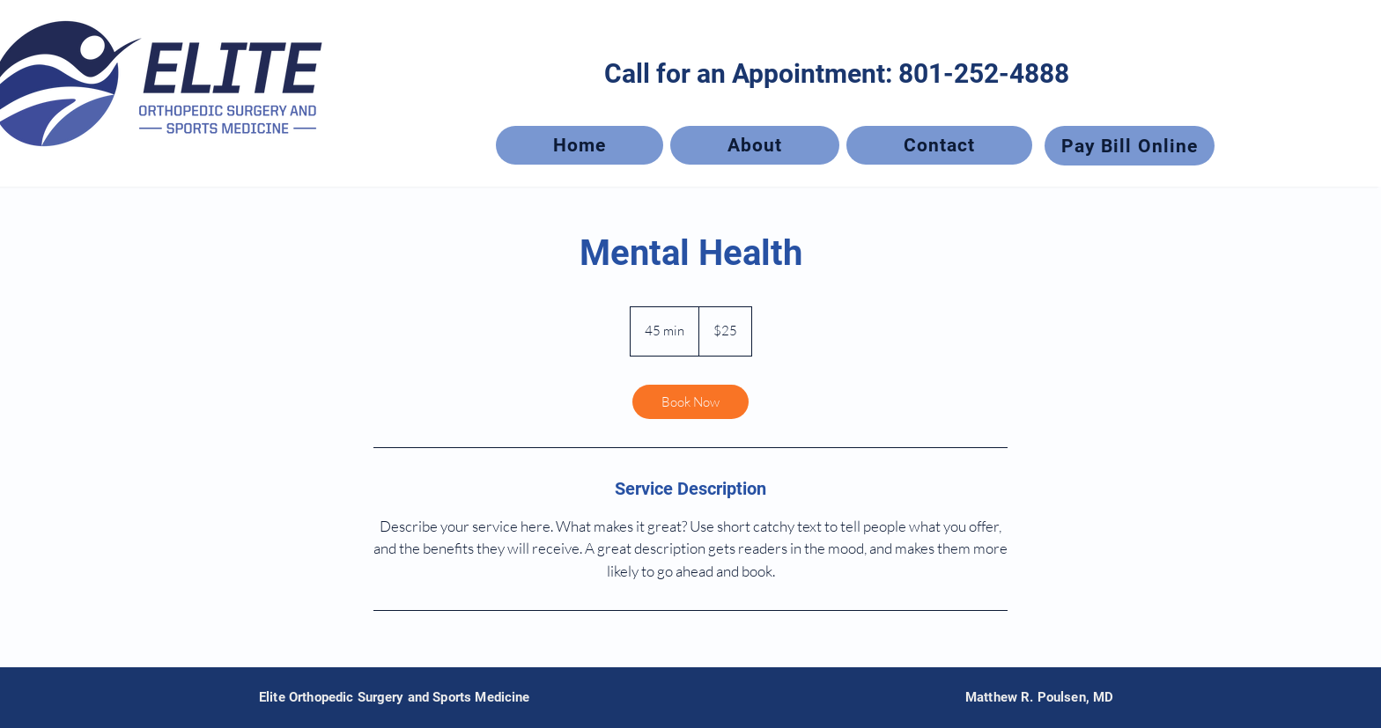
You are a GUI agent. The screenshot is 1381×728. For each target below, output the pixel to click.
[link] (690, 402)
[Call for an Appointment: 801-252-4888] (836, 73)
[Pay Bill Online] (1130, 145)
